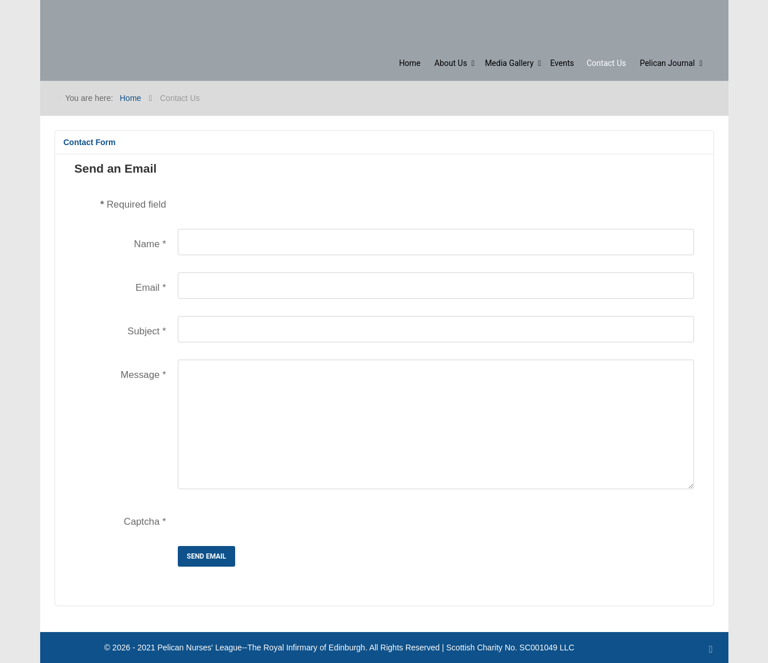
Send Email (207, 556)
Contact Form (90, 142)
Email (150, 287)
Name (150, 244)
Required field (133, 204)
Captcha (145, 521)
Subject (146, 331)
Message (143, 374)
